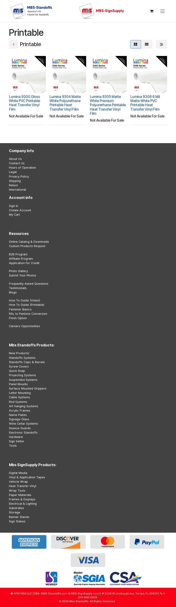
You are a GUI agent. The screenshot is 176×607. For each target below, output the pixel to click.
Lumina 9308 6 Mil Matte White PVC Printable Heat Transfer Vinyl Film (145, 102)
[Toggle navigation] (162, 11)
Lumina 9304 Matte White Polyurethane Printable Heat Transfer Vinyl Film (65, 102)
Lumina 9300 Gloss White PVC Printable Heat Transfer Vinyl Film (24, 102)
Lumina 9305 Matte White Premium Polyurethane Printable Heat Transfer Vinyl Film (108, 104)
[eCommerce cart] (151, 11)
